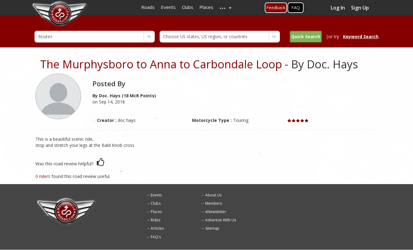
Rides (155, 220)
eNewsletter (215, 211)
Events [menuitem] (168, 7)
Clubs (156, 203)
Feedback (275, 7)
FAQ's (156, 237)
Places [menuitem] (206, 7)
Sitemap (212, 228)
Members (213, 203)
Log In (338, 7)
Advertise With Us (220, 220)
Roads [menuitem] (148, 7)
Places (156, 211)
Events (156, 195)
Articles (157, 228)
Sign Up (360, 7)
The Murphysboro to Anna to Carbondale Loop (161, 64)
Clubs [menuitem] (187, 7)
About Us (213, 195)
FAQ (295, 7)
